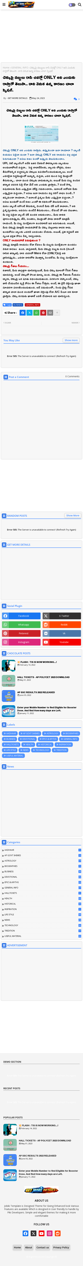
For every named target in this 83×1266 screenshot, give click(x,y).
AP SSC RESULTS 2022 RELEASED (36, 692)
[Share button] (57, 313)
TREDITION (61, 750)
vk (64, 633)
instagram (23, 642)
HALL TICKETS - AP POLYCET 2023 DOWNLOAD (43, 677)
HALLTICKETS (12, 744)
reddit (64, 624)
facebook (23, 615)
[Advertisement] (41, 36)
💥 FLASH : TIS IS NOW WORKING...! (37, 662)
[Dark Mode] (79, 4)
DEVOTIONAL (28, 739)
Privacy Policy (61, 1247)
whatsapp (23, 624)
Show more (71, 340)
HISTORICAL (46, 744)
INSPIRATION (65, 744)
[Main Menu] (4, 4)
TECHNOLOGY (42, 750)
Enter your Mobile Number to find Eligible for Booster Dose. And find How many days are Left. (46, 709)
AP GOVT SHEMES (31, 733)
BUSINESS (17, 304)
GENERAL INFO (19, 67)
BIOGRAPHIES (72, 733)
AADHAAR (11, 733)
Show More (72, 515)
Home (6, 67)
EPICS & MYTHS (49, 739)
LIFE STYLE (11, 750)
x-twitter (64, 615)
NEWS (25, 750)
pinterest (24, 633)
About (28, 1247)
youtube (64, 642)
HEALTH (29, 744)
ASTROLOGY (52, 733)
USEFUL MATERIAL (14, 755)
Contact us (43, 1247)
